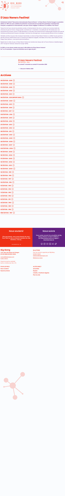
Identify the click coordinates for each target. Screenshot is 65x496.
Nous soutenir (5, 268)
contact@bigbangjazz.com (7, 257)
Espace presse (5, 270)
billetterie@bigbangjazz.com (40, 255)
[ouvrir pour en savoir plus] (8, 80)
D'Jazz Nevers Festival (30, 60)
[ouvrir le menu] (62, 2)
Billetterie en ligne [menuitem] (37, 258)
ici (20, 239)
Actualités (36, 268)
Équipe (35, 270)
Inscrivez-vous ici (48, 240)
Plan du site (36, 275)
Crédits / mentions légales (41, 273)
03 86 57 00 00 (37, 254)
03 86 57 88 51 (4, 258)
